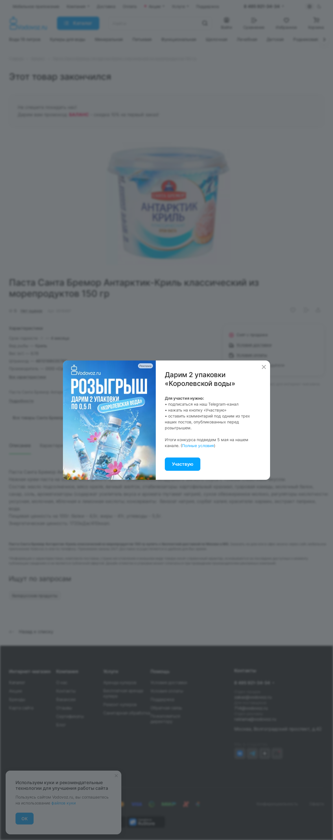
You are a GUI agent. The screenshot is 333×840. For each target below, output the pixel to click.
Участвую (182, 464)
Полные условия (198, 445)
